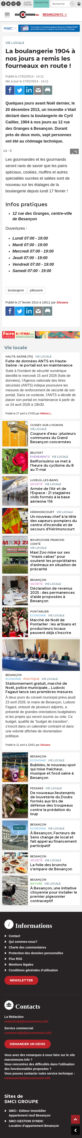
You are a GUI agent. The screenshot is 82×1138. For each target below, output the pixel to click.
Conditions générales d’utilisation (33, 970)
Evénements (40, 456)
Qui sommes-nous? (23, 941)
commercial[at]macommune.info (28, 1033)
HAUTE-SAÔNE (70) (19, 356)
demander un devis (27, 1044)
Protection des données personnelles (36, 953)
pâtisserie (36, 290)
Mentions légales (21, 964)
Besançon (38, 580)
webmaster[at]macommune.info (27, 1078)
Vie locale (14, 43)
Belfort (36, 452)
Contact (14, 936)
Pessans (36, 788)
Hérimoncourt (42, 512)
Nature (36, 883)
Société (36, 484)
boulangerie (16, 290)
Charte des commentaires (27, 947)
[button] (72, 4)
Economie (38, 615)
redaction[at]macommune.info (26, 1021)
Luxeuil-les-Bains (44, 480)
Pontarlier (39, 611)
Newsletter (21, 980)
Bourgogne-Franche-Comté (47, 542)
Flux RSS (15, 959)
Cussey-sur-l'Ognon (46, 425)
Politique (31, 679)
